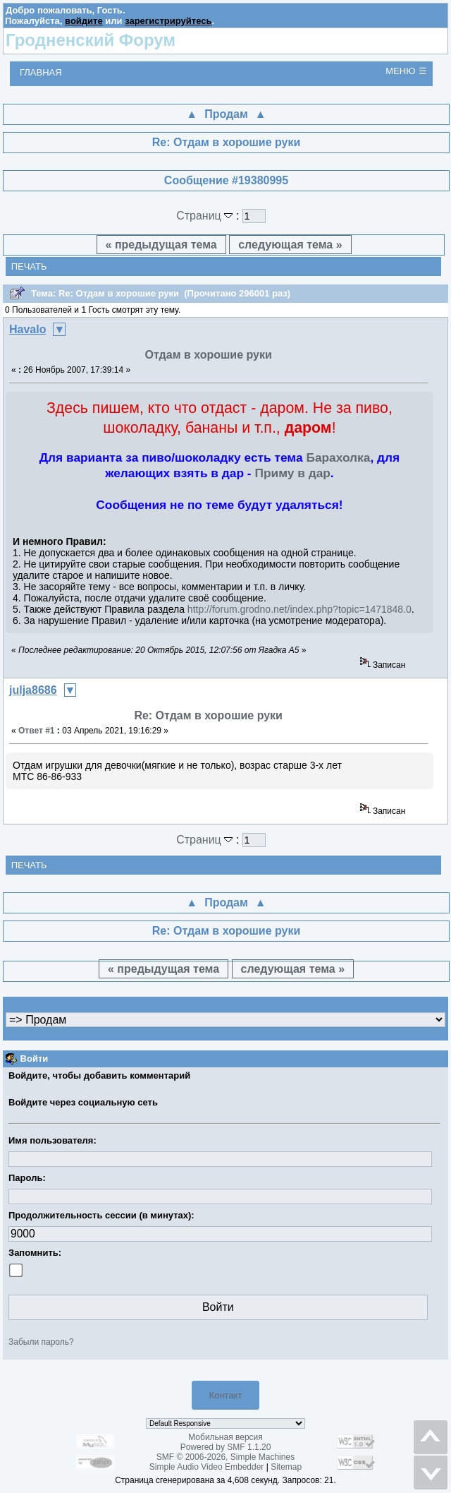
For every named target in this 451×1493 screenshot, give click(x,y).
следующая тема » (290, 245)
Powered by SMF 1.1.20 (225, 1447)
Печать (29, 266)
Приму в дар (292, 473)
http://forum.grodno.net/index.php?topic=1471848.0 (299, 609)
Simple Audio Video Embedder (206, 1467)
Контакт (225, 1395)
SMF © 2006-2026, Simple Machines (225, 1457)
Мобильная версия (225, 1437)
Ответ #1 (36, 731)
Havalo (27, 329)
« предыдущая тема (161, 245)
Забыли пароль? (41, 1342)
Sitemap (286, 1467)
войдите (84, 21)
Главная (41, 72)
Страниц (206, 216)
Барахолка (338, 457)
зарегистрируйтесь (168, 21)
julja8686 (33, 690)
